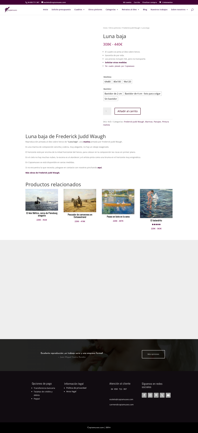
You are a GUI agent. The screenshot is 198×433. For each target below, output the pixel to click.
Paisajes (157, 121)
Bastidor (107, 89)
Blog (145, 10)
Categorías (111, 10)
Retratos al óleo (129, 10)
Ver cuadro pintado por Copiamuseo (119, 66)
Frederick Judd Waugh (131, 28)
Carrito (137, 3)
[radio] (108, 82)
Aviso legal (71, 391)
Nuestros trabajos (159, 10)
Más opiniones (153, 354)
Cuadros (78, 10)
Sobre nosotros (178, 10)
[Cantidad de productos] (107, 111)
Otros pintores (95, 10)
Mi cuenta (127, 3)
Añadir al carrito (128, 111)
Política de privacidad (76, 387)
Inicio (45, 10)
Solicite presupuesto (61, 10)
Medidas (107, 77)
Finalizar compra (149, 3)
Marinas (149, 121)
